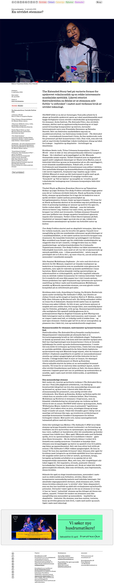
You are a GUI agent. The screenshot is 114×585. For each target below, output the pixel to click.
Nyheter (69, 2)
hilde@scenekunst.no (64, 566)
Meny (99, 2)
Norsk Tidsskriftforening (42, 569)
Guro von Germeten (18, 9)
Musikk (20, 105)
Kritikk (42, 2)
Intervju (60, 2)
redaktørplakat (39, 565)
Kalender (79, 2)
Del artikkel (18, 172)
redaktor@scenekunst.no (65, 559)
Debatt (51, 2)
